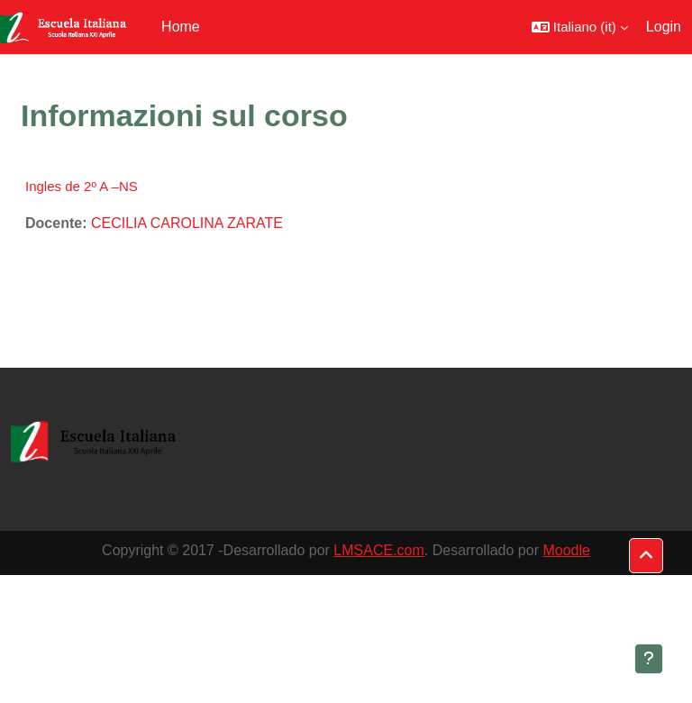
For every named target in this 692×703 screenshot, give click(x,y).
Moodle (565, 550)
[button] (580, 27)
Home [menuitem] (180, 26)
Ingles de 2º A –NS (81, 186)
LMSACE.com (378, 550)
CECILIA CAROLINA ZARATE (187, 223)
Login (663, 26)
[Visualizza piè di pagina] (648, 659)
